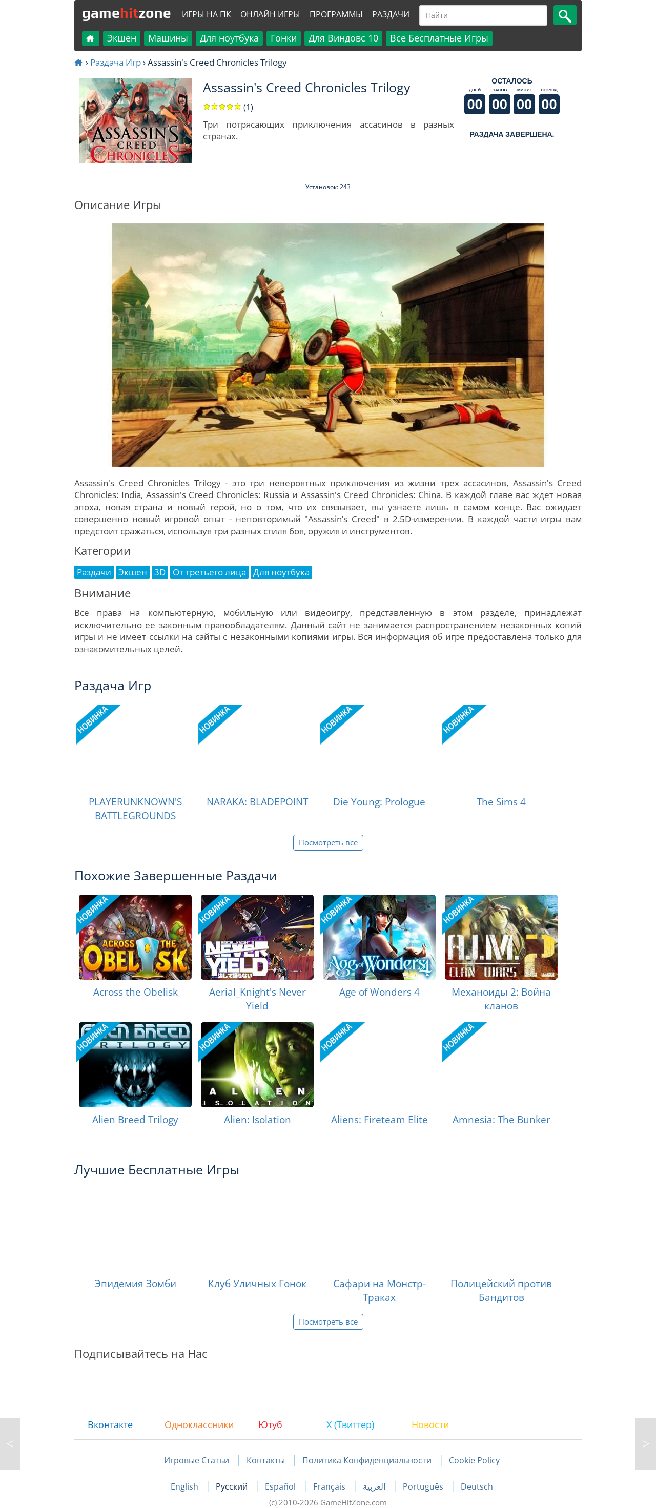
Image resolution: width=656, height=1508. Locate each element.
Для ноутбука (229, 38)
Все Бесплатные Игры (439, 38)
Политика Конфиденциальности (367, 1460)
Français (330, 1486)
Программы (336, 14)
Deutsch (477, 1486)
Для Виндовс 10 (343, 38)
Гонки (284, 38)
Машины (168, 38)
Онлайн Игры (270, 14)
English (185, 1486)
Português (424, 1486)
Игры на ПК (206, 14)
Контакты (266, 1460)
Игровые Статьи (196, 1460)
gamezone (126, 13)
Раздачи (390, 14)
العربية (375, 1486)
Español (281, 1486)
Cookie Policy (474, 1460)
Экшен (121, 38)
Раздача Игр (115, 62)
